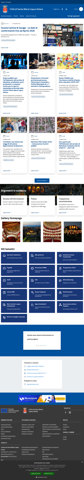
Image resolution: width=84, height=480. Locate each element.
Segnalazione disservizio (28, 449)
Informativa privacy (47, 454)
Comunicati (66, 427)
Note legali (45, 456)
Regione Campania (6, 2)
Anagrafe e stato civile (28, 425)
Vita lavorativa (26, 429)
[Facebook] (61, 9)
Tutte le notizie (42, 181)
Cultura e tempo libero (28, 427)
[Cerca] (81, 9)
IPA (43, 452)
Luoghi (65, 437)
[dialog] (42, 470)
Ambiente (45, 431)
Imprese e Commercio (28, 431)
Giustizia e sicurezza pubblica (50, 427)
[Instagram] (65, 9)
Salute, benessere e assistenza (51, 434)
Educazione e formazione (49, 424)
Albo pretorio (46, 449)
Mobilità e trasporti (27, 434)
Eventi (65, 439)
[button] (42, 477)
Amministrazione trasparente (50, 447)
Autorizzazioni (46, 436)
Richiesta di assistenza (28, 454)
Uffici (2, 429)
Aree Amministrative (6, 427)
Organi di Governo (6, 425)
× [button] (82, 462)
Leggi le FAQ (25, 452)
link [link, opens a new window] (57, 470)
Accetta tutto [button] (36, 473)
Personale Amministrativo (8, 436)
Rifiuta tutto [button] (48, 473)
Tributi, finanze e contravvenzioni (51, 429)
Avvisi (6, 72)
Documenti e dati (6, 438)
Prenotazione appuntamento (30, 447)
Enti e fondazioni (5, 431)
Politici (3, 434)
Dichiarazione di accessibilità (50, 459)
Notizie (6, 23)
